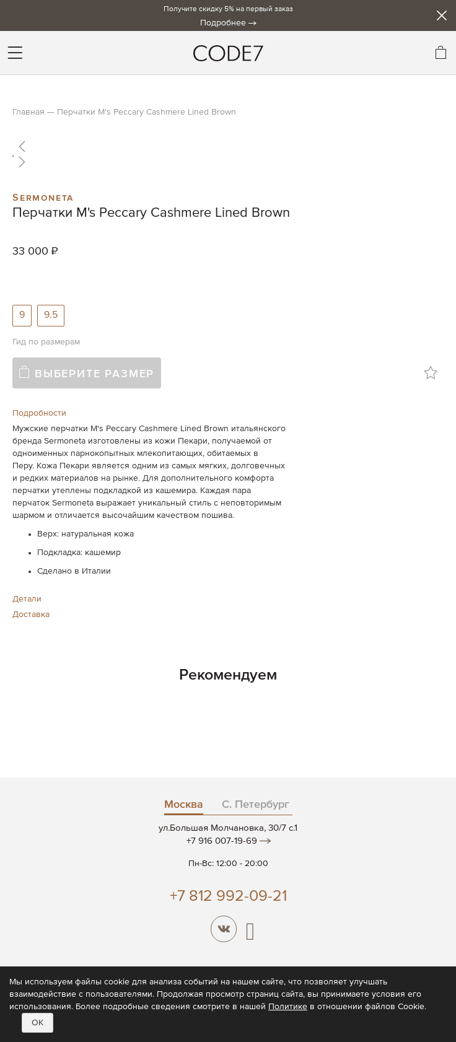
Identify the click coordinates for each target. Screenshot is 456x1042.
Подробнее (223, 23)
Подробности (39, 413)
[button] (227, 146)
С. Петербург (255, 804)
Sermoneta (42, 196)
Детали (27, 599)
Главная (28, 112)
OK (37, 1022)
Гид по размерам (46, 342)
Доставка (31, 614)
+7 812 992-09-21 (228, 896)
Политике (287, 1006)
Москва (183, 804)
